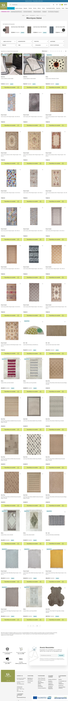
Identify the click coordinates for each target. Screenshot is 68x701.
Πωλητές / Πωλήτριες (50, 681)
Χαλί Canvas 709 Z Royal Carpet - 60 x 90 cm (32, 192)
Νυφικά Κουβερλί (37, 11)
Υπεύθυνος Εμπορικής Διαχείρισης (50, 687)
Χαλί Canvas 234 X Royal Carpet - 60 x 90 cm (32, 230)
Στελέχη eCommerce (52, 679)
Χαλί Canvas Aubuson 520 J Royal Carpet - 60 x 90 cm (11, 155)
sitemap (29, 682)
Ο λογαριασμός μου (62, 681)
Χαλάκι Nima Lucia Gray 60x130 (30, 611)
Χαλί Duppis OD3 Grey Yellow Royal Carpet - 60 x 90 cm (56, 573)
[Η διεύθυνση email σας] (48, 655)
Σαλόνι (43, 8)
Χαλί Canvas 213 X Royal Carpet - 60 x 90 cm (10, 116)
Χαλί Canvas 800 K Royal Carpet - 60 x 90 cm (32, 268)
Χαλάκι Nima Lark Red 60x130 (7, 382)
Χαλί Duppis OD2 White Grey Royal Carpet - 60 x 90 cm (33, 573)
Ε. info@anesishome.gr (21, 697)
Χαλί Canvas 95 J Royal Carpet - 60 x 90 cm (10, 268)
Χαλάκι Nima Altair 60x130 (28, 534)
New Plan (48, 381)
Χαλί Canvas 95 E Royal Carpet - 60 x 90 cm (55, 230)
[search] (10, 4)
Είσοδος (60, 679)
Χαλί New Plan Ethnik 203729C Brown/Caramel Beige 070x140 (11, 497)
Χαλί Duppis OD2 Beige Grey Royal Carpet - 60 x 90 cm (11, 611)
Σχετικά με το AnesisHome (30, 679)
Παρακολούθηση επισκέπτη (62, 687)
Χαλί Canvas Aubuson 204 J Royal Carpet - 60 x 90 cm (33, 155)
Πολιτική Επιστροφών (40, 686)
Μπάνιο (39, 8)
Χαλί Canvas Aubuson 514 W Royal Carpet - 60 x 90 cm (11, 345)
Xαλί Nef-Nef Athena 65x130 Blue (53, 534)
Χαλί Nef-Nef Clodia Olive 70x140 (52, 344)
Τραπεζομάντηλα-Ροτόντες (16, 11)
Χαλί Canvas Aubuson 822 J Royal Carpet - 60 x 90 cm (56, 155)
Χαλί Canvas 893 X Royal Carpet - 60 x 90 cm (10, 306)
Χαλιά (63, 8)
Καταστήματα (30, 680)
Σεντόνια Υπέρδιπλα (28, 11)
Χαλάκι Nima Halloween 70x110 (52, 78)
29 (65, 51)
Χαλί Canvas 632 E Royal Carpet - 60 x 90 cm (32, 306)
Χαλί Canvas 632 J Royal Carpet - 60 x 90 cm (55, 268)
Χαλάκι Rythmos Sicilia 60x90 (29, 78)
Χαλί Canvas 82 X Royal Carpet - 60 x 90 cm (10, 230)
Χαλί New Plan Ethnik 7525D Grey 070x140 (55, 420)
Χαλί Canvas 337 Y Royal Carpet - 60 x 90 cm (32, 116)
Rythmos (3, 76)
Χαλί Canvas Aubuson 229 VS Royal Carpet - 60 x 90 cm (56, 307)
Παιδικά (30, 8)
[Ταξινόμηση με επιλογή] (45, 51)
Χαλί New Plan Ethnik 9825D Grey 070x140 (32, 420)
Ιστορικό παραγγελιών (61, 683)
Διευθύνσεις (61, 685)
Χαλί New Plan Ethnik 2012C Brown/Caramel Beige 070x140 (56, 383)
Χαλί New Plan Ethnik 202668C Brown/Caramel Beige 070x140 (11, 421)
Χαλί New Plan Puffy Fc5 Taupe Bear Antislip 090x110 (55, 611)
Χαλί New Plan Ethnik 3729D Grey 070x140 (32, 458)
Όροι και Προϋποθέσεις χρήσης (41, 682)
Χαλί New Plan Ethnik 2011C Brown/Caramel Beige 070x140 (56, 497)
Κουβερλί (44, 11)
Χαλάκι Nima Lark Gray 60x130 (29, 382)
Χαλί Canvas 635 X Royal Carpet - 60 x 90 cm (10, 192)
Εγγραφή (61, 655)
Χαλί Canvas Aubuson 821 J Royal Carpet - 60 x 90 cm (56, 193)
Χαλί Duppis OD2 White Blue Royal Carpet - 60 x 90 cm (11, 573)
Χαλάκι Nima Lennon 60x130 (7, 534)
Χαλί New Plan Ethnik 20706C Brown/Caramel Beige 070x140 (10, 459)
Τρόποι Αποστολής (41, 679)
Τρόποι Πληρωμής (41, 678)
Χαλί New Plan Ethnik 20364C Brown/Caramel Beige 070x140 (55, 459)
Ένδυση (34, 8)
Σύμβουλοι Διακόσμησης (51, 684)
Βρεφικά (25, 8)
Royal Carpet (4, 115)
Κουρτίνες (58, 8)
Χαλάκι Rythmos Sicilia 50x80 (7, 78)
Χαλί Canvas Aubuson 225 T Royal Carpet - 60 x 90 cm (56, 117)
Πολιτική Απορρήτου (42, 688)
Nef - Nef (25, 343)
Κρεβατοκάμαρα (18, 8)
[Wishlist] (57, 5)
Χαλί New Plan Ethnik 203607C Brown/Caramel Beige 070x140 (33, 497)
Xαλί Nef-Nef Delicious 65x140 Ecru (30, 344)
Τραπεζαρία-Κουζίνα (50, 8)
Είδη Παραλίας (11, 8)
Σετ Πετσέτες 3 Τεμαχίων (53, 11)
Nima (47, 76)
